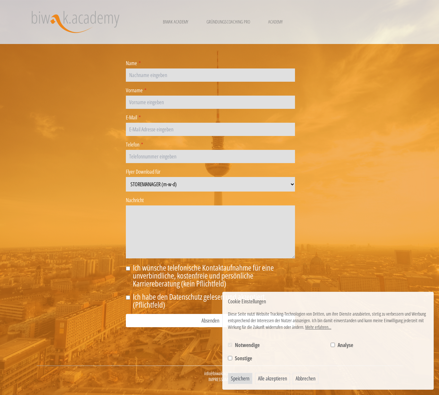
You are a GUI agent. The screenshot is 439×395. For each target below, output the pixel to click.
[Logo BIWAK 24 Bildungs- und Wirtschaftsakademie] (75, 22)
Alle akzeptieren (272, 378)
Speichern (240, 378)
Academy (275, 22)
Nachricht (135, 200)
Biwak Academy (175, 22)
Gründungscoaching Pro (228, 22)
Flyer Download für (143, 171)
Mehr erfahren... (318, 327)
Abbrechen (305, 378)
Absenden (210, 320)
